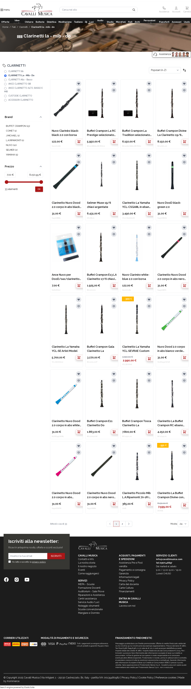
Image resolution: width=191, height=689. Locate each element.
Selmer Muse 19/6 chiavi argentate (99, 204)
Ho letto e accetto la (29, 562)
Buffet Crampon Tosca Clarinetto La (136, 423)
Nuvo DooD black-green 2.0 (169, 204)
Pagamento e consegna (132, 569)
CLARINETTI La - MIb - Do (42, 27)
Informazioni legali (129, 577)
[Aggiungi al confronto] (78, 90)
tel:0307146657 (164, 563)
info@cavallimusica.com (169, 559)
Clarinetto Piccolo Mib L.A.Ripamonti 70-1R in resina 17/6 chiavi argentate (136, 495)
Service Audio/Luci (88, 602)
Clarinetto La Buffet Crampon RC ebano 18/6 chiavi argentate (171, 423)
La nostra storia (86, 562)
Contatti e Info (86, 559)
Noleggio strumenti (88, 605)
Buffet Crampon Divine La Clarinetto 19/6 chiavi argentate (172, 133)
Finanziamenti (126, 591)
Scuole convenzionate (90, 609)
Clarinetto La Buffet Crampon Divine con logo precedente (170, 495)
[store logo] (36, 10)
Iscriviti (56, 556)
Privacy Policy (126, 580)
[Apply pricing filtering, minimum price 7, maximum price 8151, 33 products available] (39, 155)
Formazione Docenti (89, 587)
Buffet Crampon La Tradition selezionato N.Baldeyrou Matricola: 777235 (136, 133)
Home (5, 27)
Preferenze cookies (165, 677)
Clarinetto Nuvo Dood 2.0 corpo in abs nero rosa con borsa (171, 277)
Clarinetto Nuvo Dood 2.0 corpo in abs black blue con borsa (66, 205)
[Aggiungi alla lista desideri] (78, 83)
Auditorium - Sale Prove (91, 591)
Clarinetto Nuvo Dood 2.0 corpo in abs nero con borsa (101, 495)
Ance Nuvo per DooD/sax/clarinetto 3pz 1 (66, 277)
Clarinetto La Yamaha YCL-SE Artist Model (66, 348)
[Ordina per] (165, 70)
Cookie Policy (146, 677)
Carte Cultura (126, 587)
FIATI (14, 27)
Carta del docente (129, 584)
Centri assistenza (87, 598)
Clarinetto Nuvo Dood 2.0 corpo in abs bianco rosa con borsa (66, 495)
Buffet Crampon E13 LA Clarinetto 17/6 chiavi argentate (102, 277)
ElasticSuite (29, 687)
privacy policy (39, 562)
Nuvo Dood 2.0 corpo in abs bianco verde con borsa (171, 349)
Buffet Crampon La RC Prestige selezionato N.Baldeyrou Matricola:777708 (101, 133)
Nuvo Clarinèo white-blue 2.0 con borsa (135, 276)
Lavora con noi (127, 605)
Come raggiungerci (88, 573)
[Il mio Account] (176, 9)
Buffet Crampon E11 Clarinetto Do (100, 423)
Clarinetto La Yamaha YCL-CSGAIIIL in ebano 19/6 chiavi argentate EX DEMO (136, 205)
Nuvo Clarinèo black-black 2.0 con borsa (65, 132)
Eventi (81, 569)
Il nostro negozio (87, 566)
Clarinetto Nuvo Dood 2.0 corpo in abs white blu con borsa (66, 423)
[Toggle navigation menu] (2, 10)
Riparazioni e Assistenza (91, 595)
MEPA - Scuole (86, 584)
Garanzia (124, 573)
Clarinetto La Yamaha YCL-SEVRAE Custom (136, 348)
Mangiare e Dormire (89, 612)
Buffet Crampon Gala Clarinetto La (100, 348)
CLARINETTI (23, 27)
